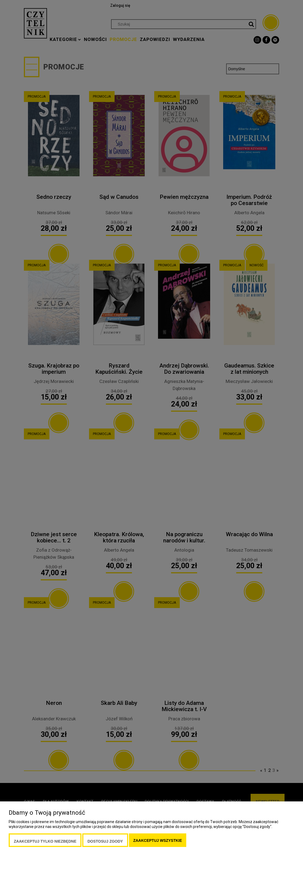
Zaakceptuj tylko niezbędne (45, 841)
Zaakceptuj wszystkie (157, 840)
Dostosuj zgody (105, 841)
